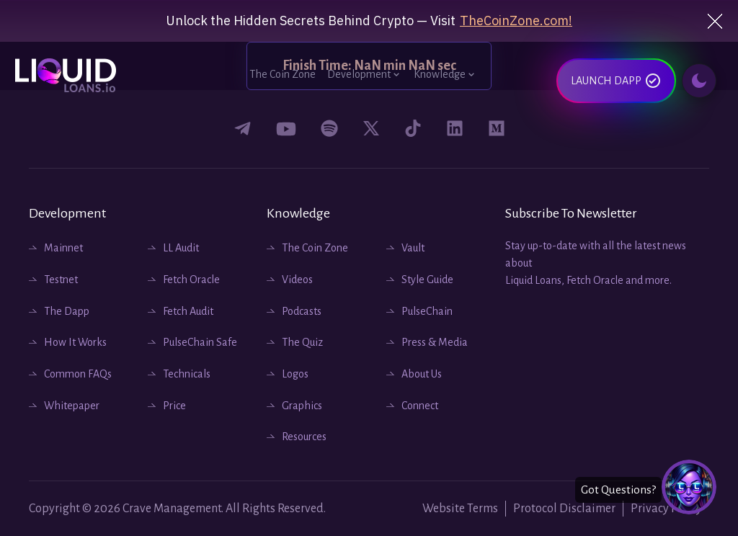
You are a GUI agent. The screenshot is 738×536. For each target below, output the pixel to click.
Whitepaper (71, 405)
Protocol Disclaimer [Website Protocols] (564, 508)
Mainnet (63, 248)
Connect (419, 405)
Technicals (186, 374)
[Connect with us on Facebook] (243, 129)
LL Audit (181, 248)
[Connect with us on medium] (496, 129)
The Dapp (66, 311)
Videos (297, 279)
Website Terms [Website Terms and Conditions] (460, 508)
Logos (295, 374)
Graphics (302, 405)
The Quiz (302, 342)
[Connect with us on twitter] (371, 129)
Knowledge (445, 74)
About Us (421, 374)
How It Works (75, 342)
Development (364, 74)
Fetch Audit (188, 311)
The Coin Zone (282, 74)
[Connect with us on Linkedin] (454, 129)
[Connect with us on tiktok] (413, 129)
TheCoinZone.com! (516, 21)
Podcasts (301, 311)
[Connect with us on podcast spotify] (329, 129)
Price (174, 405)
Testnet (61, 279)
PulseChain (427, 311)
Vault (412, 248)
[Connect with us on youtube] (286, 129)
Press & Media (434, 342)
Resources (304, 436)
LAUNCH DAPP (616, 82)
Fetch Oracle (191, 279)
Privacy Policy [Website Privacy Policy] (666, 508)
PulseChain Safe (200, 342)
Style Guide (427, 279)
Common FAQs (78, 374)
